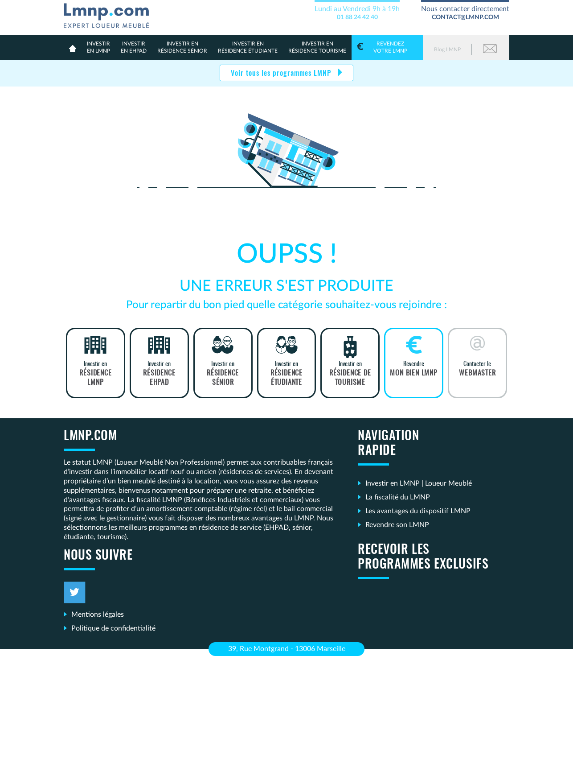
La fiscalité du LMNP (397, 497)
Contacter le (477, 369)
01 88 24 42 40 (357, 17)
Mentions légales (97, 614)
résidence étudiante (248, 47)
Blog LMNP (447, 49)
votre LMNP (387, 47)
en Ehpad (134, 47)
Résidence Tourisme (317, 47)
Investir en (95, 374)
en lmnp (98, 47)
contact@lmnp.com (465, 17)
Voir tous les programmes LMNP (282, 73)
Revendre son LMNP (397, 524)
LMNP (110, 14)
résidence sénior (182, 47)
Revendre (414, 369)
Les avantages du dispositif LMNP (418, 511)
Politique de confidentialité (113, 628)
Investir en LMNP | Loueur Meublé (418, 483)
